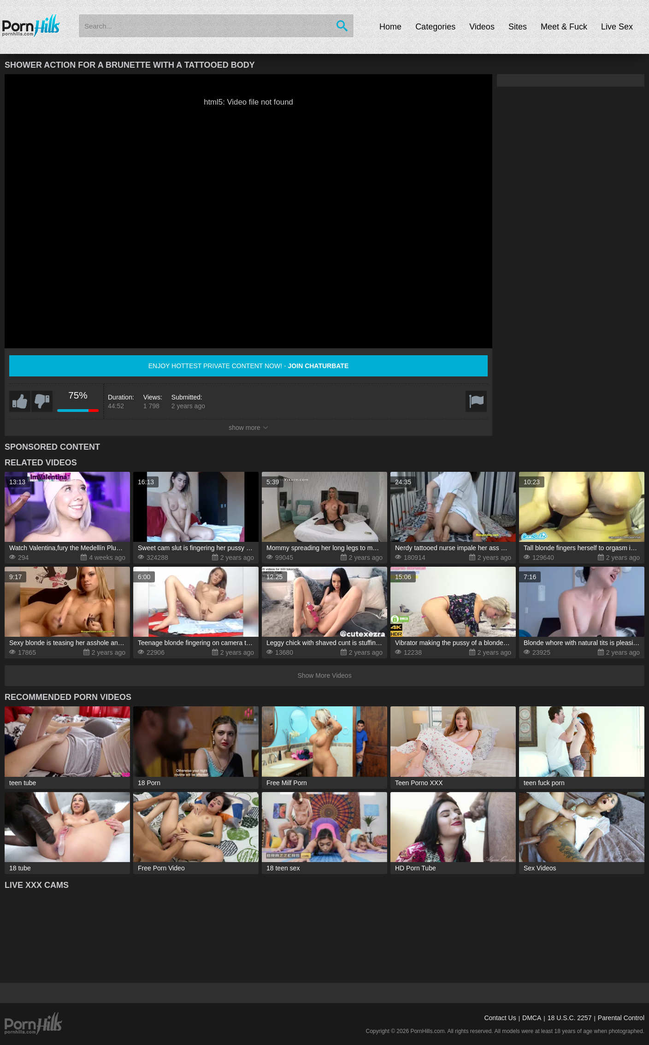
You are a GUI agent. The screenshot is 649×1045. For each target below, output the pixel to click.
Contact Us (500, 1018)
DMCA (531, 1018)
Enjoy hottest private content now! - (248, 366)
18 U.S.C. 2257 (570, 1018)
